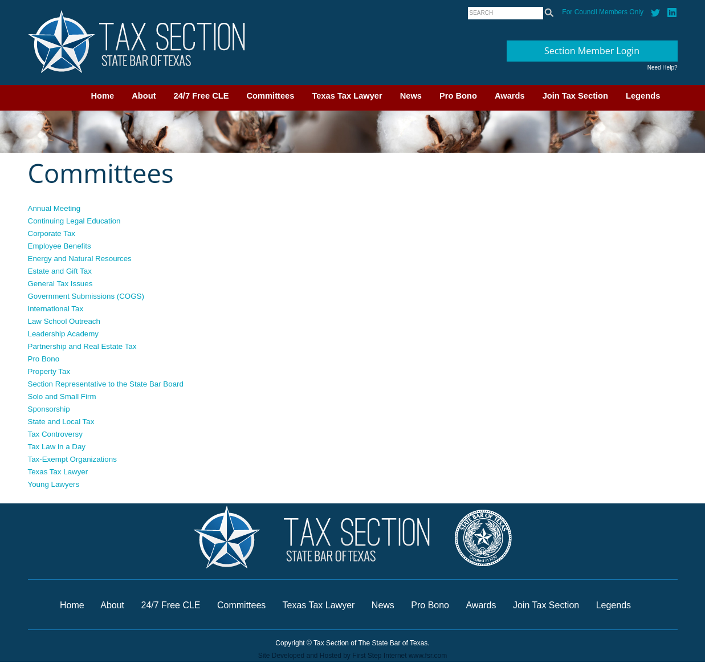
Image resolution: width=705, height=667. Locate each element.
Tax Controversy (55, 434)
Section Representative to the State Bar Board (106, 384)
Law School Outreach (64, 321)
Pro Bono (458, 95)
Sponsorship (49, 409)
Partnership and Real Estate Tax (82, 346)
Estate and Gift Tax (60, 271)
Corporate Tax (51, 233)
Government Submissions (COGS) (86, 296)
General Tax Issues (60, 283)
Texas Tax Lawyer (347, 95)
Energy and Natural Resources (80, 258)
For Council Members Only (602, 12)
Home (103, 95)
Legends (643, 95)
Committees (271, 95)
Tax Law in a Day (57, 446)
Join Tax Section (575, 95)
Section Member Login (591, 50)
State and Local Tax (61, 421)
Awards (510, 95)
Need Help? (662, 67)
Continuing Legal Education (74, 221)
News (411, 95)
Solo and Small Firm (62, 396)
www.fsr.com (428, 656)
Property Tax (49, 371)
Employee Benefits (59, 246)
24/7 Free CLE (201, 95)
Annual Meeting (54, 208)
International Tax (56, 308)
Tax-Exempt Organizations (72, 459)
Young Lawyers (54, 484)
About (144, 95)
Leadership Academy (63, 334)
